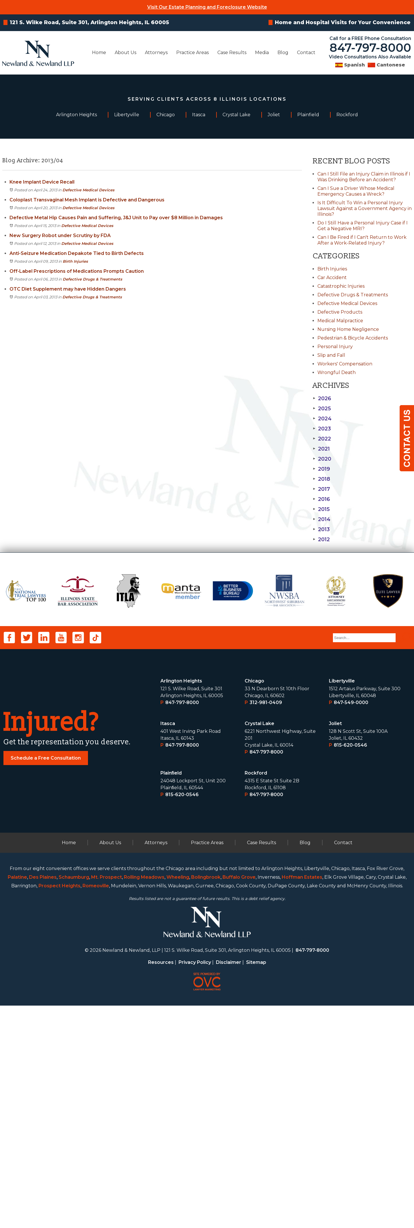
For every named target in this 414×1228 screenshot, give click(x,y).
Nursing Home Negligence (348, 329)
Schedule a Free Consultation (46, 980)
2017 (321, 489)
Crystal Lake (259, 946)
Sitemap (256, 1184)
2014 (321, 519)
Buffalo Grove (239, 1099)
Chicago (254, 903)
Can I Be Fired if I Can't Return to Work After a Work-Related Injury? (362, 240)
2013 (321, 529)
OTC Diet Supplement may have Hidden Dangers (67, 289)
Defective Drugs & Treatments (92, 279)
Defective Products (339, 312)
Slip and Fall (331, 355)
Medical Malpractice (340, 320)
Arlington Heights (181, 903)
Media (262, 52)
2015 (321, 509)
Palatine (17, 1099)
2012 (321, 539)
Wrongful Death (336, 372)
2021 (321, 449)
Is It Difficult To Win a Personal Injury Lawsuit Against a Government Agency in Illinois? (364, 208)
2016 (321, 499)
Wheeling (177, 1099)
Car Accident (332, 277)
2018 (321, 479)
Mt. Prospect (106, 1099)
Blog (282, 52)
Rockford (256, 995)
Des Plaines (43, 1099)
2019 (321, 469)
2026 (322, 398)
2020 (322, 459)
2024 (322, 419)
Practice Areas (192, 52)
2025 (322, 408)
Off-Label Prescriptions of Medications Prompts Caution (76, 271)
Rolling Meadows (144, 1099)
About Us (125, 52)
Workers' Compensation (344, 364)
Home (99, 52)
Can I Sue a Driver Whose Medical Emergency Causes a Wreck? (355, 191)
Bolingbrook (206, 1099)
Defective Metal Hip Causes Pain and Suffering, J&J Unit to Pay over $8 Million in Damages (116, 217)
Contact (306, 52)
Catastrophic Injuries (341, 286)
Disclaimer (228, 1184)
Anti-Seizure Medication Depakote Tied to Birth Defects (76, 253)
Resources (161, 1184)
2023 (322, 429)
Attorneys (156, 52)
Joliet (335, 946)
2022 (322, 439)
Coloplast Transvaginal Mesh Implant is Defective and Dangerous (86, 200)
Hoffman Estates (302, 1099)
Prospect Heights (59, 1108)
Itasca (167, 946)
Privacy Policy (195, 1184)
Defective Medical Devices (88, 190)
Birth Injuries (75, 261)
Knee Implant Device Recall (41, 182)
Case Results (231, 52)
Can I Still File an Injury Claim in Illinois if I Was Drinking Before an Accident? (363, 176)
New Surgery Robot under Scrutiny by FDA (60, 235)
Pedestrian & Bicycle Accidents (352, 338)
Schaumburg (74, 1099)
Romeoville (96, 1108)
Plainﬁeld (171, 995)
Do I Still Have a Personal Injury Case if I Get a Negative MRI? (362, 225)
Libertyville (342, 903)
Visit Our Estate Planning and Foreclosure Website (207, 7)
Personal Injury (335, 346)
